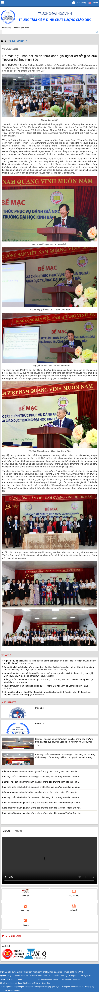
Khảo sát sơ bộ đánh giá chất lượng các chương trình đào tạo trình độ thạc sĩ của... (42, 802)
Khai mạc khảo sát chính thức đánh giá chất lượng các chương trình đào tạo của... (41, 776)
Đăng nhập (79, 2)
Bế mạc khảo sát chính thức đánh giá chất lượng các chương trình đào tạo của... (40, 771)
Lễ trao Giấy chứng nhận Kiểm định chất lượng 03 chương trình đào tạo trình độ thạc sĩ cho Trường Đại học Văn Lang (47, 693)
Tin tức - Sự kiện (18, 41)
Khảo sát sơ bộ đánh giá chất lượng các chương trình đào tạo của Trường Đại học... (42, 808)
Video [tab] (6, 831)
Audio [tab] (18, 831)
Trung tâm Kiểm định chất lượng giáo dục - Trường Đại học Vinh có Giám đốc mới (46, 687)
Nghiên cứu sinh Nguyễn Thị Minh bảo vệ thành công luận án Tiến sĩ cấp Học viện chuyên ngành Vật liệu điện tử (50, 661)
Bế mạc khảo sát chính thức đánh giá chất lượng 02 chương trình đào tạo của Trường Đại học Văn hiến (48, 680)
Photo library (11, 936)
